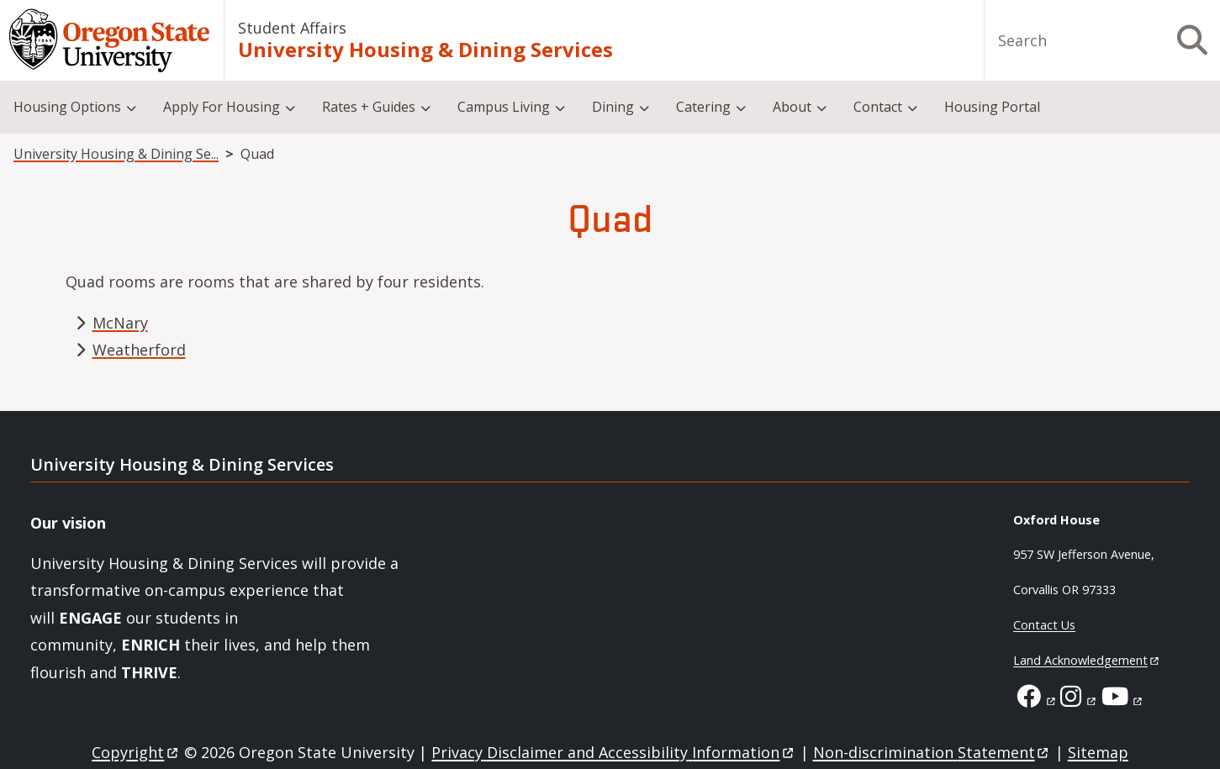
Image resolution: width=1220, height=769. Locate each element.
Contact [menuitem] (877, 106)
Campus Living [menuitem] (503, 106)
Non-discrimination (932, 752)
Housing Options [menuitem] (67, 106)
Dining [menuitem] (613, 106)
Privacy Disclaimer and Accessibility (613, 752)
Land (1086, 660)
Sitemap (1098, 752)
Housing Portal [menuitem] (992, 106)
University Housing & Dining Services (425, 49)
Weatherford (139, 350)
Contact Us (1044, 625)
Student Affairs (292, 28)
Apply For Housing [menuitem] (221, 106)
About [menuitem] (792, 106)
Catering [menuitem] (703, 106)
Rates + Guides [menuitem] (368, 106)
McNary (120, 323)
